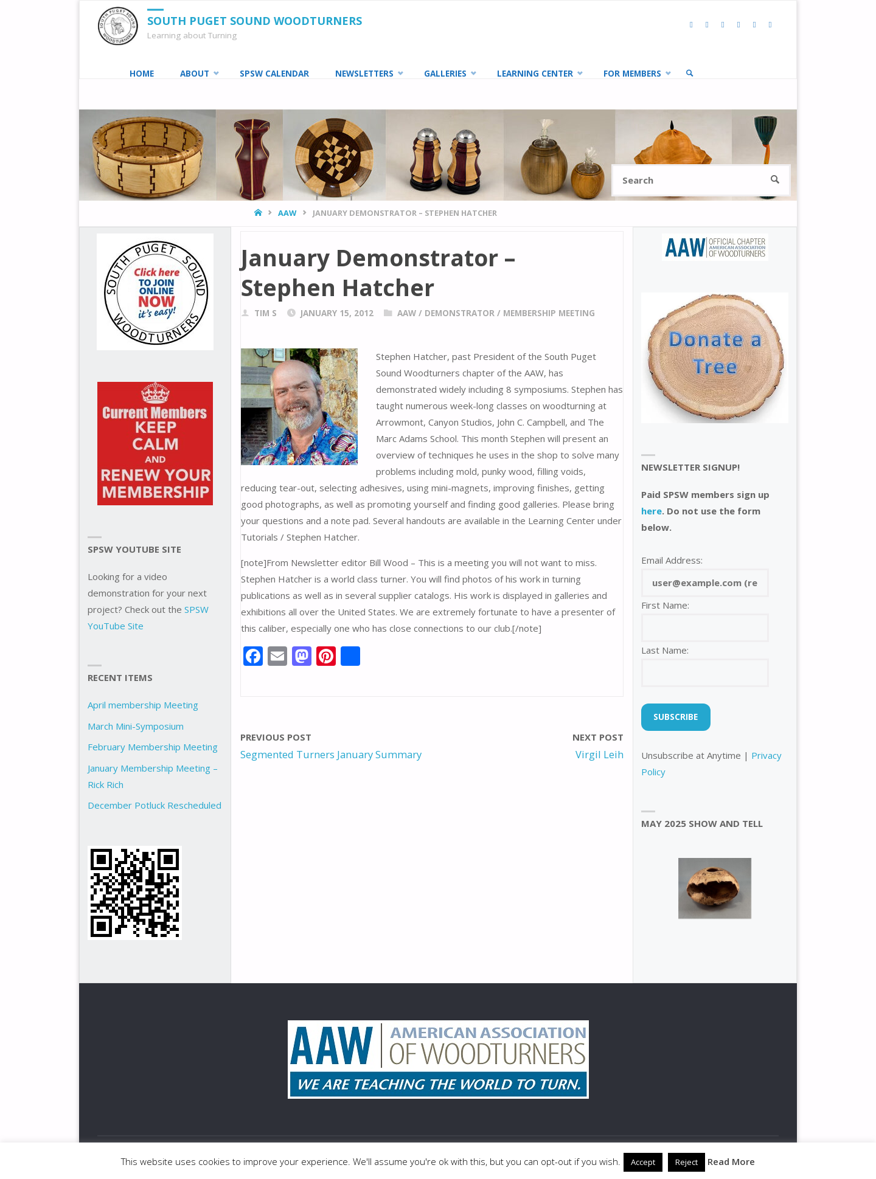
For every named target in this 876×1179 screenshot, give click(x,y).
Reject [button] (686, 1162)
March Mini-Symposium (136, 726)
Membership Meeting (549, 313)
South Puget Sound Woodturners (254, 20)
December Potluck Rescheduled (154, 805)
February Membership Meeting (153, 747)
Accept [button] (643, 1162)
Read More (731, 1161)
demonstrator (460, 313)
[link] (690, 73)
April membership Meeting (143, 705)
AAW (287, 212)
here (651, 511)
